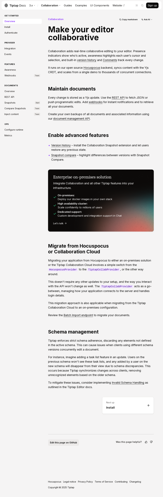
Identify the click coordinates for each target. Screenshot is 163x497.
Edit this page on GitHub (63, 442)
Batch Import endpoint (78, 315)
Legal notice (69, 481)
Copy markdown (128, 19)
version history (86, 60)
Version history (61, 145)
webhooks (96, 102)
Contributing (121, 481)
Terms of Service (104, 481)
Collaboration (51, 5)
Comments (110, 60)
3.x (32, 5)
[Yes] (146, 442)
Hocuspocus (91, 67)
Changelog (135, 481)
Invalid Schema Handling (128, 382)
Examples (81, 5)
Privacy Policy (85, 481)
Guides (68, 5)
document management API (71, 118)
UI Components (99, 5)
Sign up (152, 5)
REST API (118, 97)
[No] (151, 442)
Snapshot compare (63, 155)
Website (119, 5)
